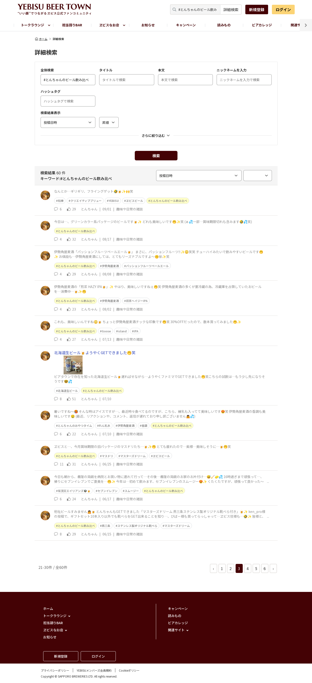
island (122, 331)
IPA (136, 331)
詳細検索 (230, 9)
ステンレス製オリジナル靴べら (137, 526)
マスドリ (107, 456)
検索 (156, 155)
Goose (106, 331)
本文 (161, 70)
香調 (144, 425)
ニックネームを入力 (232, 70)
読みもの (224, 25)
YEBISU (114, 201)
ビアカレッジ (262, 25)
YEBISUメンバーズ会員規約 (94, 670)
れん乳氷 (104, 425)
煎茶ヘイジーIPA (137, 301)
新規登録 (256, 9)
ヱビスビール (134, 201)
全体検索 (47, 70)
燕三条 (106, 526)
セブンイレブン (107, 491)
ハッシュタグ (51, 91)
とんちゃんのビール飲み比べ (168, 201)
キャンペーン (186, 25)
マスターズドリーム (133, 456)
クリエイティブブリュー (86, 201)
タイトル (105, 70)
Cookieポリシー (129, 670)
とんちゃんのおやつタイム (75, 425)
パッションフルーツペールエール (147, 266)
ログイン (283, 9)
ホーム (41, 39)
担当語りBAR (72, 25)
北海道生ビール (68, 391)
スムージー (132, 491)
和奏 (61, 201)
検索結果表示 (51, 112)
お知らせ (148, 25)
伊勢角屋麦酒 (110, 266)
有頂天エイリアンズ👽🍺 (74, 491)
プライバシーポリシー (55, 670)
